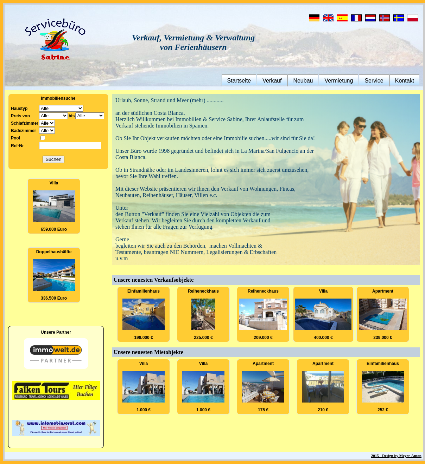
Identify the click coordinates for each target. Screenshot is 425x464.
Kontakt (404, 81)
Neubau (303, 81)
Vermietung (338, 81)
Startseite (239, 81)
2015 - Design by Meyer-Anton (396, 455)
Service (373, 81)
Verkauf (271, 81)
